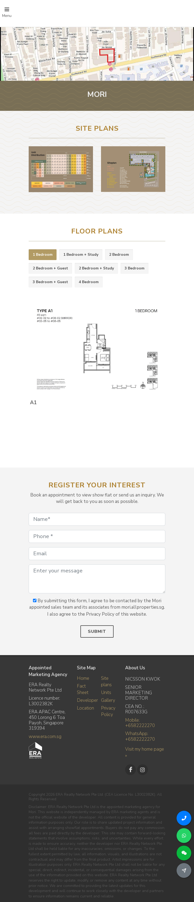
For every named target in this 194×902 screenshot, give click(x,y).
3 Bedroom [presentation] (134, 268)
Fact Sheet (82, 689)
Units (106, 692)
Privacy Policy (108, 711)
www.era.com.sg (45, 736)
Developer (87, 700)
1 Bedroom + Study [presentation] (80, 254)
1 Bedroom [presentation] (43, 254)
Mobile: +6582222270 (140, 723)
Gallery (108, 700)
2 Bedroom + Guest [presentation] (50, 268)
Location (85, 708)
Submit (97, 631)
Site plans (106, 681)
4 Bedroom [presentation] (89, 281)
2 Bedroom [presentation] (119, 254)
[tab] (43, 254)
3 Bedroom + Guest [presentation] (50, 281)
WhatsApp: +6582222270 (140, 736)
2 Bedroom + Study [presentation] (96, 268)
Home (83, 678)
